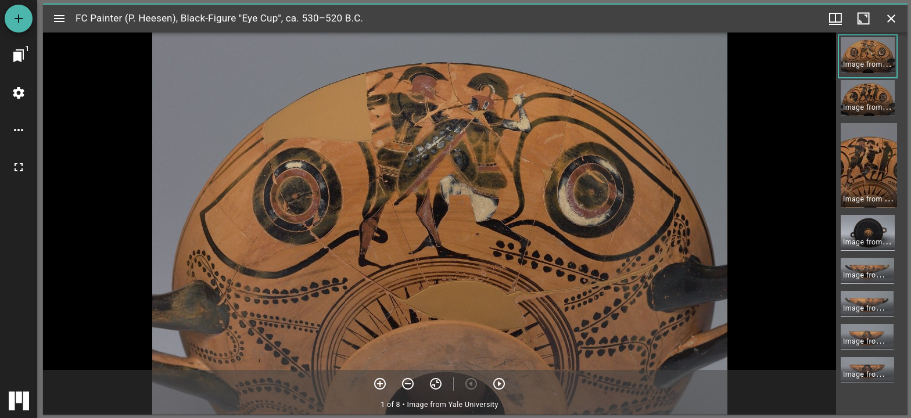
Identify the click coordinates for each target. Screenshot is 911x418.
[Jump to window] (19, 56)
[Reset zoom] (436, 384)
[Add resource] (19, 19)
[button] (868, 56)
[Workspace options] (19, 130)
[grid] (872, 224)
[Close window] (891, 19)
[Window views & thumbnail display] (835, 19)
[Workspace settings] (19, 93)
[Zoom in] (380, 384)
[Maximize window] (863, 19)
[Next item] (499, 384)
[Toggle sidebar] (59, 19)
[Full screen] (19, 167)
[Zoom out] (408, 384)
